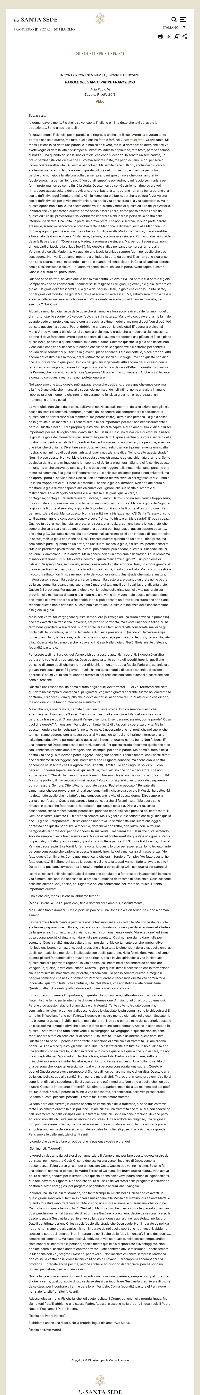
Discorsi (44, 29)
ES (94, 53)
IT (108, 53)
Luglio (68, 29)
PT (122, 53)
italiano (171, 29)
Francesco (24, 29)
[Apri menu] (182, 19)
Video (100, 101)
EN (86, 53)
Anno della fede (132, 140)
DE (78, 53)
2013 (57, 29)
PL (115, 53)
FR (101, 53)
